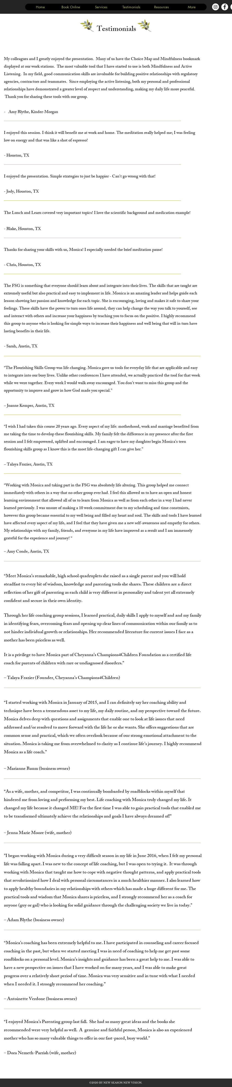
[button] (101, 7)
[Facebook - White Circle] (224, 6)
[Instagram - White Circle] (215, 6)
